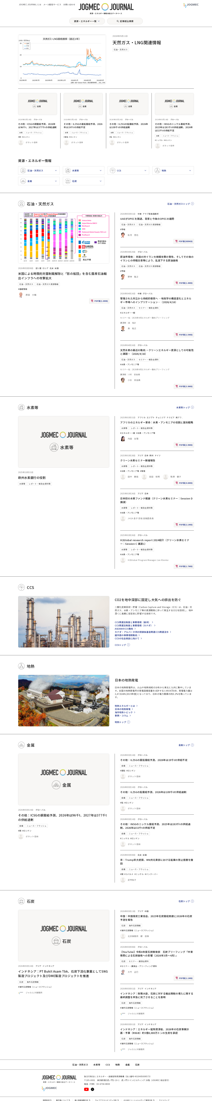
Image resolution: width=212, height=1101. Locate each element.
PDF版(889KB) (184, 242)
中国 (146, 911)
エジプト (151, 417)
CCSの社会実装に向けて (127, 638)
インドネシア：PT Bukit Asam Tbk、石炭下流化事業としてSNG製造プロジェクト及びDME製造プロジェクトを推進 (63, 973)
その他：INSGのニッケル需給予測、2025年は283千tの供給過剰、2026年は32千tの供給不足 (174, 127)
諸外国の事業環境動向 (126, 635)
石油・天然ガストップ (178, 203)
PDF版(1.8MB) (99, 301)
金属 (20, 132)
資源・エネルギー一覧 (85, 21)
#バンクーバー (151, 874)
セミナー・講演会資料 (139, 961)
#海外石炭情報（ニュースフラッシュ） (35, 986)
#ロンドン (26, 137)
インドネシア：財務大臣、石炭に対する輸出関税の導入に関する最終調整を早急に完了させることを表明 (156, 995)
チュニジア (160, 417)
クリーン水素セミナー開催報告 (137, 460)
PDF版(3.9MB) (184, 387)
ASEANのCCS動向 (124, 628)
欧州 (151, 455)
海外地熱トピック (124, 712)
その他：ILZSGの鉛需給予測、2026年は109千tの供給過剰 (128, 125)
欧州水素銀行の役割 (32, 477)
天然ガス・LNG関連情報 (136, 42)
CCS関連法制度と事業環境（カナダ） (134, 625)
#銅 (19, 137)
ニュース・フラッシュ (34, 132)
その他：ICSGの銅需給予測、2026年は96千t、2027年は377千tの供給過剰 (37, 125)
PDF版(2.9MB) (184, 445)
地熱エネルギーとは (125, 705)
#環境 (142, 471)
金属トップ (184, 745)
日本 (146, 455)
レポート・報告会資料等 (40, 483)
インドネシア (48, 966)
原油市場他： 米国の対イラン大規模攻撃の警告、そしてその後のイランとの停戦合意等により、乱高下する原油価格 (157, 258)
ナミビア (171, 417)
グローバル (38, 119)
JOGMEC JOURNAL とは (30, 4)
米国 (57, 268)
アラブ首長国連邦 (150, 213)
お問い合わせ (69, 4)
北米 (52, 268)
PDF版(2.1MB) (184, 525)
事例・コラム (121, 715)
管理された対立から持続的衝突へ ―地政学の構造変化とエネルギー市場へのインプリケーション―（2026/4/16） (155, 300)
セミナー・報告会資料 (148, 307)
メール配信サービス (52, 4)
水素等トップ (183, 407)
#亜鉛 (66, 137)
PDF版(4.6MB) (184, 483)
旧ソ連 (39, 268)
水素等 (22, 483)
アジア (140, 455)
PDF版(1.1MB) (184, 979)
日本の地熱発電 (122, 709)
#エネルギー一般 (127, 312)
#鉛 (110, 137)
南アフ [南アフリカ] (179, 417)
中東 (140, 213)
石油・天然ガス (120, 49)
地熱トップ (120, 722)
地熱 (117, 1064)
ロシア (46, 268)
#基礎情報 (22, 289)
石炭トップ (184, 901)
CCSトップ (120, 645)
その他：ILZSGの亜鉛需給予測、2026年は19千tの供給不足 (83, 125)
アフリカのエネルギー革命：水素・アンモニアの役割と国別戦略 (156, 422)
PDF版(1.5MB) (184, 335)
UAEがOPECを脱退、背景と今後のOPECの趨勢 (147, 218)
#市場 (122, 229)
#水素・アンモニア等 (129, 364)
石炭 (21, 982)
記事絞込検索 (126, 21)
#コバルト (128, 874)
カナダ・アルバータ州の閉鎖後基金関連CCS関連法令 (142, 632)
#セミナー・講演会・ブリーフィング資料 (138, 966)
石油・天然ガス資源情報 (47, 284)
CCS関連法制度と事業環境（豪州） (133, 622)
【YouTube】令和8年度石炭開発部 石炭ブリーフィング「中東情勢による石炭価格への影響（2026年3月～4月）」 (156, 953)
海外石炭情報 (33, 982)
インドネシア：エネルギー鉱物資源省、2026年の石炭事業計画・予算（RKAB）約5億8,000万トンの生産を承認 (154, 1031)
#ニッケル (159, 140)
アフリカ (142, 417)
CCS (108, 1064)
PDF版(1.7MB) (184, 567)
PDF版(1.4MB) (184, 283)
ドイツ (158, 455)
